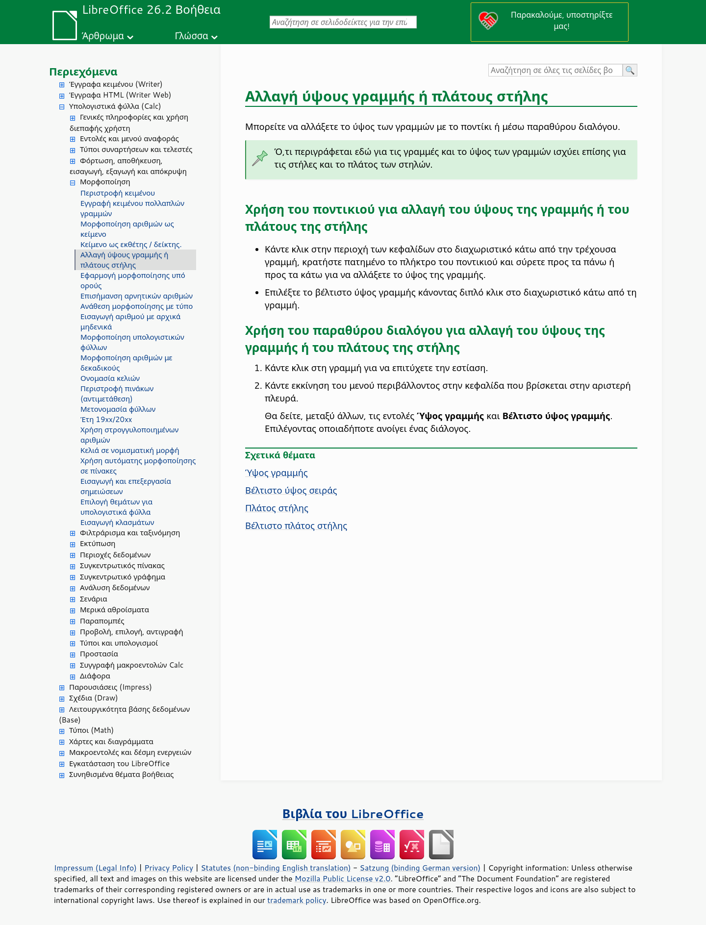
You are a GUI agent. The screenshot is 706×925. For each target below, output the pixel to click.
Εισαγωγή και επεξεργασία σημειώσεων (125, 486)
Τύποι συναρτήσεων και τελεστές (136, 149)
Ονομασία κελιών (110, 378)
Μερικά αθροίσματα (114, 609)
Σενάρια (93, 599)
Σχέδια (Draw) (93, 698)
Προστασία (99, 654)
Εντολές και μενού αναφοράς (129, 138)
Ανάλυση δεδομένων (115, 587)
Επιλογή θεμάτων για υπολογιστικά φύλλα (116, 507)
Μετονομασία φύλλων (117, 409)
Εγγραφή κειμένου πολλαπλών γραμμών (132, 208)
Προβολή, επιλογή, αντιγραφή (131, 631)
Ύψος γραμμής (276, 472)
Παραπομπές (102, 621)
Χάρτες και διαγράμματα (111, 741)
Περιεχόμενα (83, 71)
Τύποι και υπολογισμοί (119, 643)
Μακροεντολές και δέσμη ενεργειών (130, 752)
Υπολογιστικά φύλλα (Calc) (115, 106)
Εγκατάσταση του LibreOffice (119, 763)
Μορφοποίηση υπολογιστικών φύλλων (132, 342)
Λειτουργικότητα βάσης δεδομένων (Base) (124, 714)
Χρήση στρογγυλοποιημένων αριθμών (129, 435)
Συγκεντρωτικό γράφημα (122, 577)
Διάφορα (95, 676)
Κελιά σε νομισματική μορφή (129, 450)
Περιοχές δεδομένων (115, 555)
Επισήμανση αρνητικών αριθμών (136, 296)
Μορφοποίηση (105, 181)
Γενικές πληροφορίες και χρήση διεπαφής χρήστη (129, 122)
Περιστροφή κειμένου (117, 193)
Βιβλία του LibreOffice (353, 813)
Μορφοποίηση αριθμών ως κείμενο (127, 229)
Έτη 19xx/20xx (106, 419)
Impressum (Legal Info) (95, 867)
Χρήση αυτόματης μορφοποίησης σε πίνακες (138, 465)
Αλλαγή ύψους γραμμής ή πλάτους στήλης (124, 260)
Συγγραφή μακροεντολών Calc (131, 665)
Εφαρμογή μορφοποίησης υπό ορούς (132, 280)
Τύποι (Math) (91, 730)
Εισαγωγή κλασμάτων (117, 522)
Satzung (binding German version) (420, 867)
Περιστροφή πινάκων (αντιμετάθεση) (116, 393)
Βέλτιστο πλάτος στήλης (296, 525)
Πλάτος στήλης (276, 507)
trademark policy (296, 900)
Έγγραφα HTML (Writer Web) (120, 95)
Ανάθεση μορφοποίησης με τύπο (136, 306)
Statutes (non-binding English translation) (276, 867)
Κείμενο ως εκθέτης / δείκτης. (131, 244)
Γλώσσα (191, 35)
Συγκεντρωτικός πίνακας (122, 565)
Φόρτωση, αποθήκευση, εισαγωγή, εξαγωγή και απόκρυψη (128, 166)
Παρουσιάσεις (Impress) (110, 687)
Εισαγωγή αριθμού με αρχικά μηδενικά (130, 321)
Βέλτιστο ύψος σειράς (291, 490)
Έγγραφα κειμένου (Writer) (116, 84)
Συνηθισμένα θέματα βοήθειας (121, 774)
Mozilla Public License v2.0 (343, 878)
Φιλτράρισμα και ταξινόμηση (130, 532)
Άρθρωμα (103, 35)
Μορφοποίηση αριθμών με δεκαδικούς (126, 362)
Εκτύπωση (97, 543)
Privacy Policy (168, 867)
